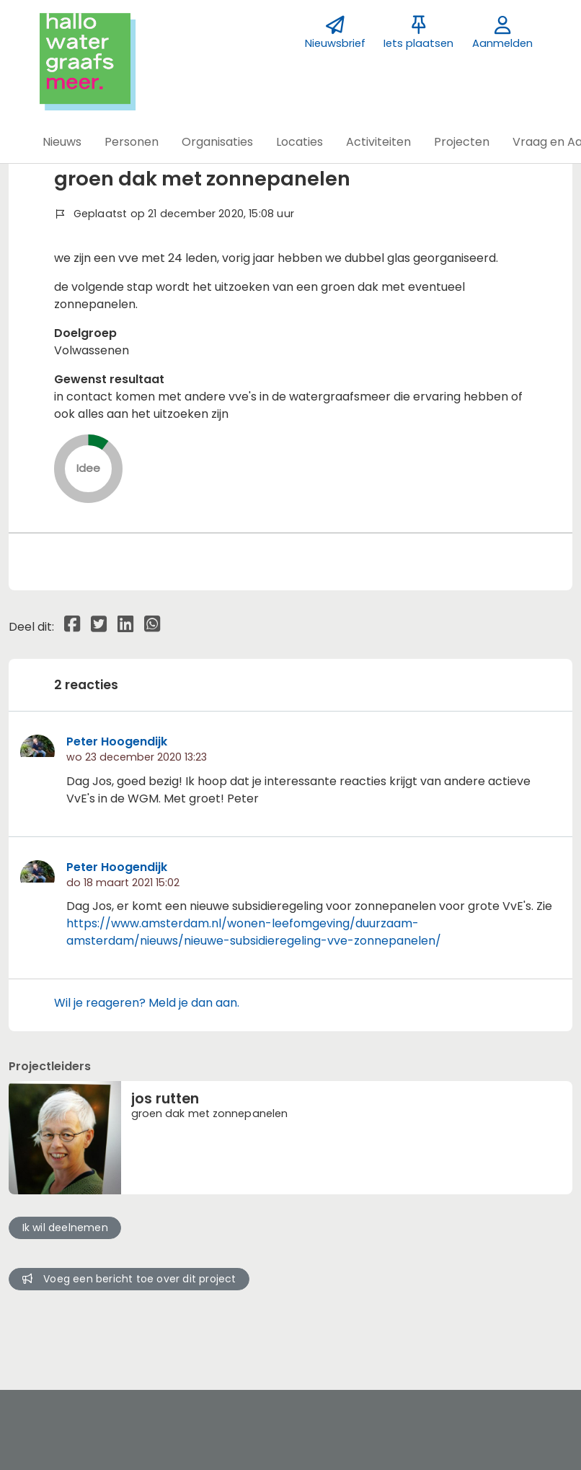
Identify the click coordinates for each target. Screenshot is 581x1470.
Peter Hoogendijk (116, 741)
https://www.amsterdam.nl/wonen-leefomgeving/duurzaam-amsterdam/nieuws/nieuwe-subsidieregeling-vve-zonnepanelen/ (253, 932)
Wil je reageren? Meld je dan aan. (146, 1002)
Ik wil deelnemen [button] (65, 1227)
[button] (62, 142)
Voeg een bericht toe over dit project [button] (129, 1279)
